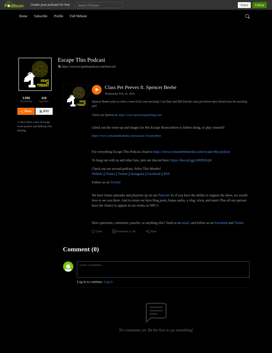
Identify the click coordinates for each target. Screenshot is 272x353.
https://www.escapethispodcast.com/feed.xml (87, 73)
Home (23, 15)
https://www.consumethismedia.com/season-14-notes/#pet (126, 142)
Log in (108, 289)
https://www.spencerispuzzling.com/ (140, 122)
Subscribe (40, 15)
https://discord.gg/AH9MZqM (191, 167)
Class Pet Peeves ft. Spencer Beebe (140, 94)
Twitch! (115, 189)
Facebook (153, 181)
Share (26, 118)
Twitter (123, 181)
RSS (44, 118)
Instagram (137, 181)
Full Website (78, 15)
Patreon (163, 202)
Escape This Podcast (81, 67)
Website (97, 181)
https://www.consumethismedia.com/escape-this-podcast (191, 158)
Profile (58, 15)
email (185, 230)
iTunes (110, 181)
